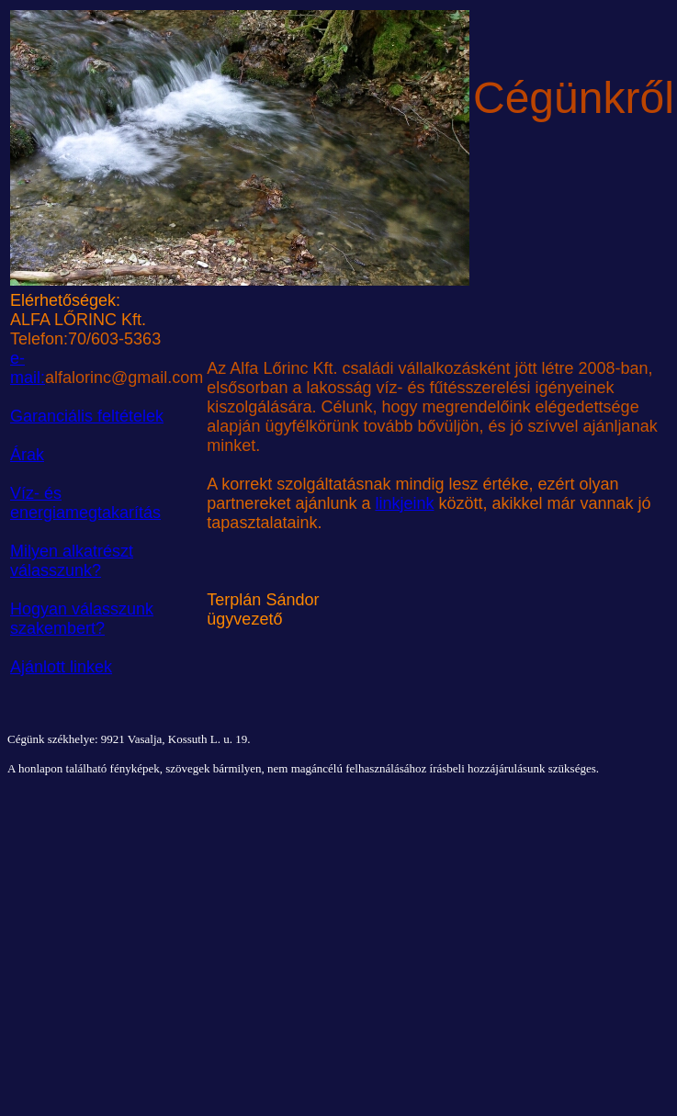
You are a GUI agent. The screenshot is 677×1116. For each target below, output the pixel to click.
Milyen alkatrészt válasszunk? (71, 561)
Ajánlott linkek (61, 667)
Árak (27, 454)
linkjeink (404, 503)
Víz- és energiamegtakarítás (85, 503)
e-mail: (27, 368)
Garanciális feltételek (87, 416)
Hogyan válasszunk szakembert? (81, 618)
